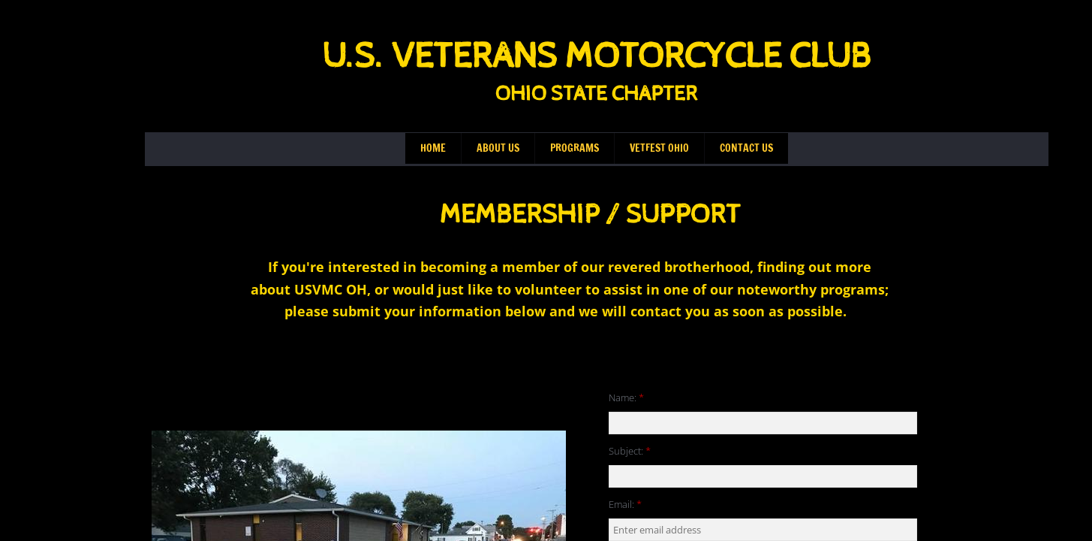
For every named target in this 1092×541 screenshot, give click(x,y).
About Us (498, 148)
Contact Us (746, 148)
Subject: (630, 451)
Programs (574, 148)
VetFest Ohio (659, 148)
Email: (625, 504)
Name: (626, 397)
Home (433, 148)
